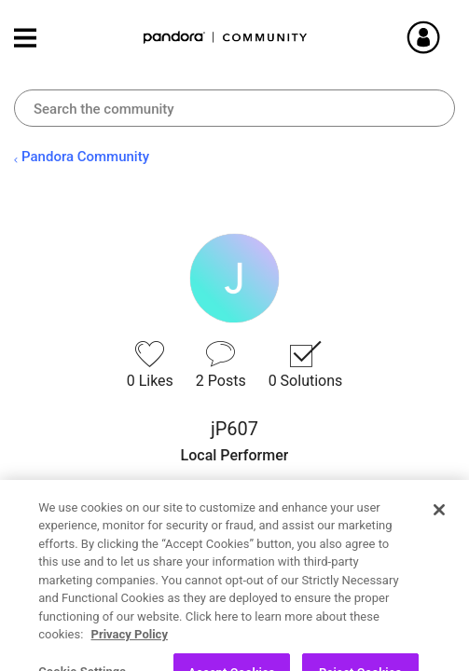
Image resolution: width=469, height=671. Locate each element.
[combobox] (234, 108)
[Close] (439, 536)
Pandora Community (226, 37)
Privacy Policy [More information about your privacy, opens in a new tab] (129, 662)
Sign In (445, 37)
